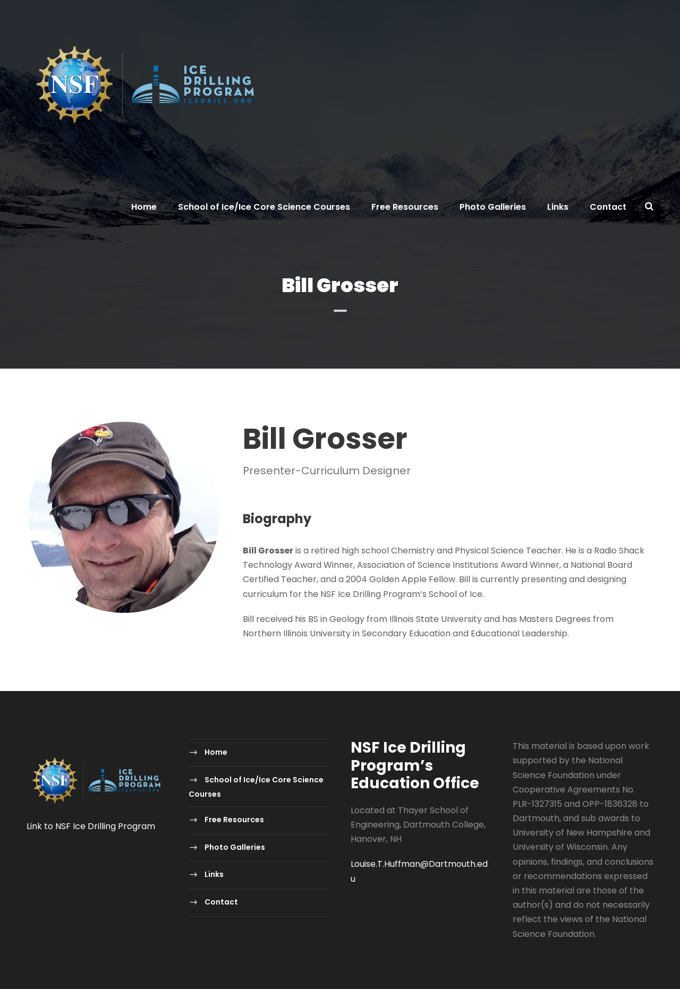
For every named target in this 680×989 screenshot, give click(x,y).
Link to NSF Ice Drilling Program (91, 826)
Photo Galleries (493, 207)
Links (557, 207)
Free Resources (404, 207)
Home (144, 207)
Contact (608, 207)
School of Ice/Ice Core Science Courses (264, 207)
